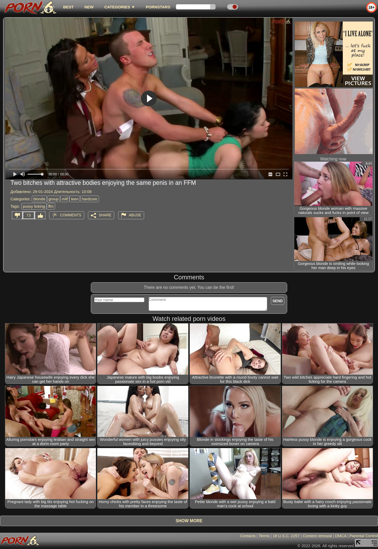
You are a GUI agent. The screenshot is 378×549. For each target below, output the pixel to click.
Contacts (248, 536)
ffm (51, 206)
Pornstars (158, 7)
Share (105, 215)
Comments (70, 215)
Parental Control (364, 536)
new (88, 7)
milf (65, 199)
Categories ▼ (119, 7)
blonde (39, 199)
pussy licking (34, 206)
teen (74, 199)
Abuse (135, 215)
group (54, 199)
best (68, 7)
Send (277, 301)
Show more (189, 521)
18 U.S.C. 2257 (286, 536)
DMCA (340, 536)
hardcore (89, 199)
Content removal (317, 536)
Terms (264, 536)
